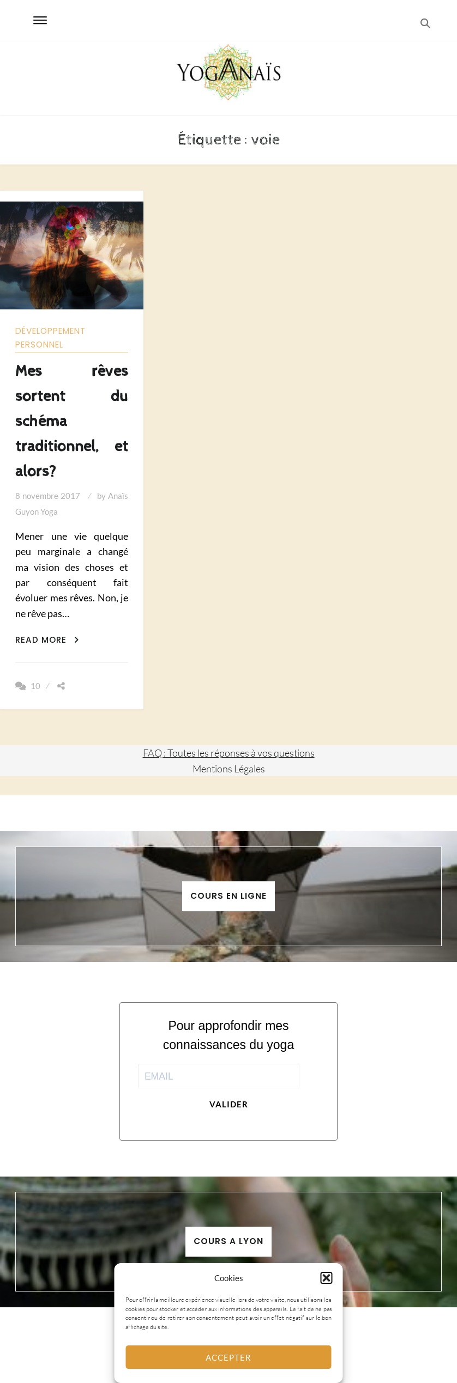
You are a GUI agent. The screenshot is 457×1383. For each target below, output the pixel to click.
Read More (47, 639)
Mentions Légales (229, 769)
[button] (326, 1277)
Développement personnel (50, 337)
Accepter (228, 1357)
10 (35, 686)
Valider (228, 1104)
